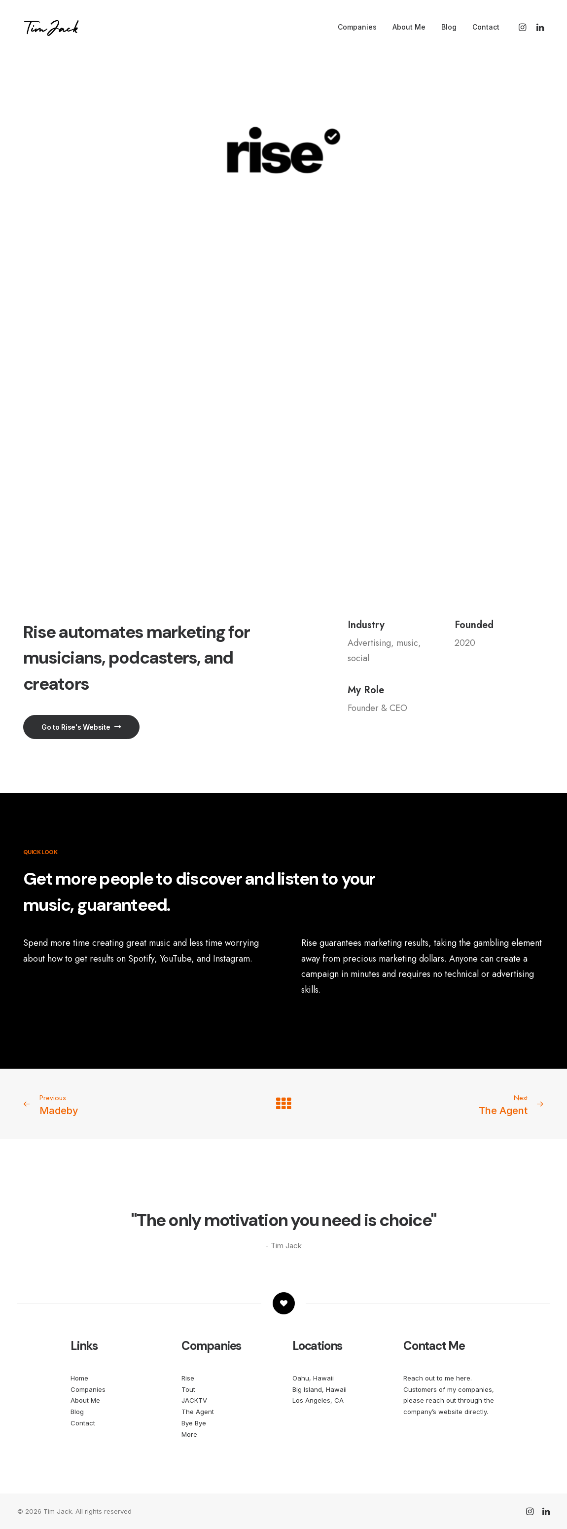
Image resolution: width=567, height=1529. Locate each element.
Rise (187, 1378)
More (189, 1434)
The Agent (197, 1412)
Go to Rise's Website (81, 727)
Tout (188, 1389)
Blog (449, 27)
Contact (485, 27)
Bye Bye (193, 1423)
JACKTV (194, 1400)
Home (79, 1378)
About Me (408, 27)
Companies (357, 27)
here (463, 1378)
